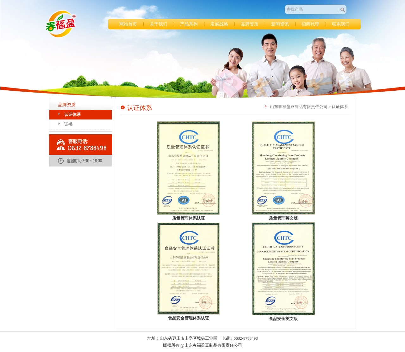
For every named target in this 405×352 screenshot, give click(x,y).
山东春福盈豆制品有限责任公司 (60, 24)
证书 (68, 124)
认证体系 (72, 114)
